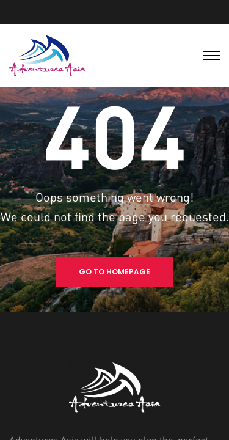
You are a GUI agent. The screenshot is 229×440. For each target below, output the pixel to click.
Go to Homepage (114, 271)
